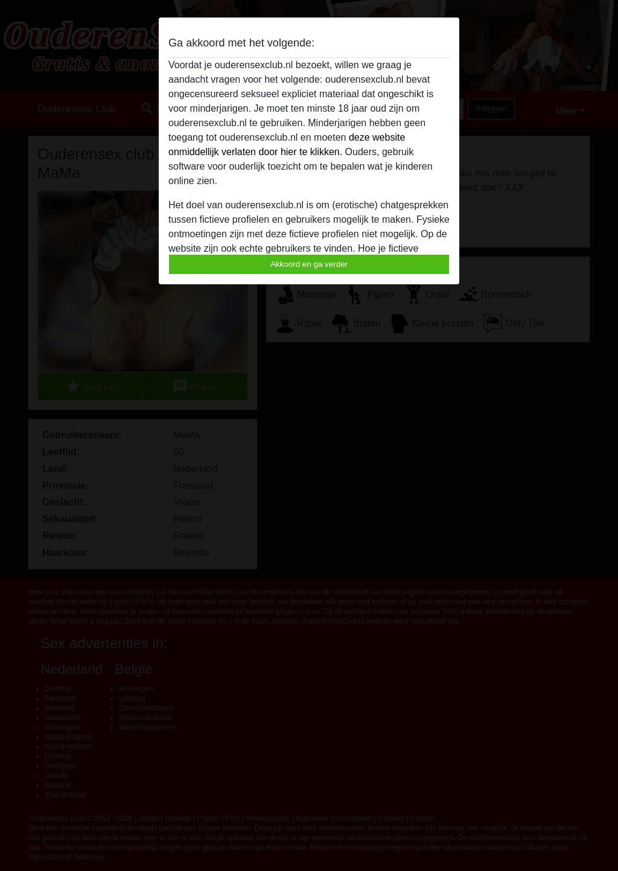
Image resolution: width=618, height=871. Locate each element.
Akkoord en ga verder (309, 264)
